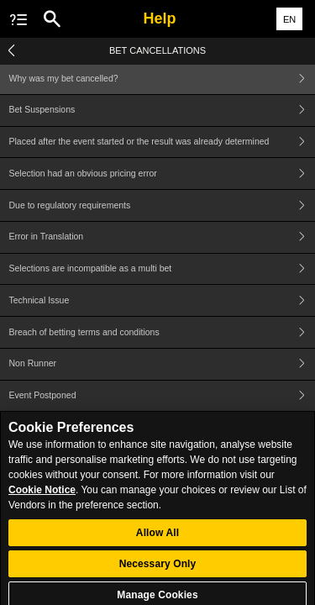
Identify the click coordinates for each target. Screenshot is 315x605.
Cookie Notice (42, 496)
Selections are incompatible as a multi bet (162, 269)
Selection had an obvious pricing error (162, 173)
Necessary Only (158, 570)
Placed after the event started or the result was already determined (162, 142)
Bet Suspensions (162, 110)
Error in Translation (162, 237)
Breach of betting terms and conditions (162, 332)
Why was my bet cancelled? (162, 78)
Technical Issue (162, 300)
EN (289, 19)
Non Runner (162, 364)
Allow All (157, 539)
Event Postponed (162, 396)
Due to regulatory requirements (162, 205)
